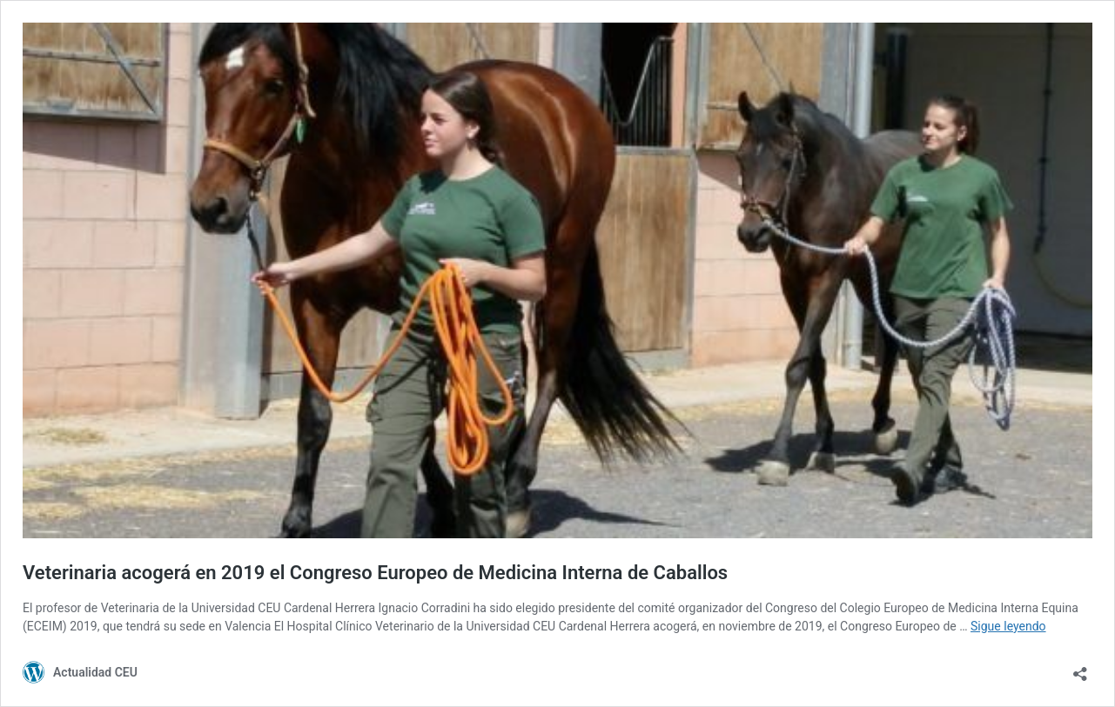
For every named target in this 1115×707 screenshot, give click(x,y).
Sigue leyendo (1008, 626)
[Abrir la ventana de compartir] (1080, 668)
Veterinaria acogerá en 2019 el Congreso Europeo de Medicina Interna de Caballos (375, 573)
